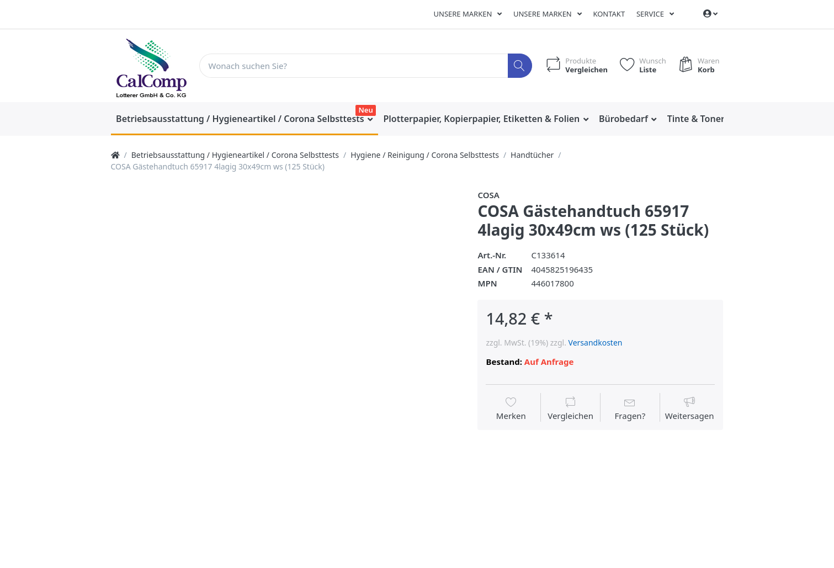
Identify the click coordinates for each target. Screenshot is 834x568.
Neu (366, 110)
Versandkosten (596, 342)
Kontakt (609, 14)
